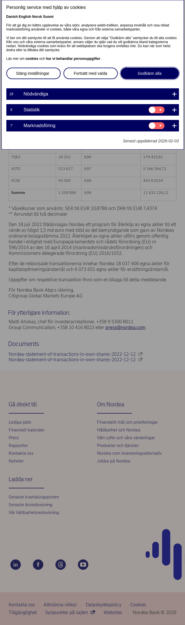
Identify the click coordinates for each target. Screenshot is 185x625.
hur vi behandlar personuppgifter (73, 59)
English (25, 17)
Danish (12, 17)
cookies (32, 59)
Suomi (48, 17)
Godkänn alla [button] (150, 73)
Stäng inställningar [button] (32, 73)
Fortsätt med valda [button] (90, 73)
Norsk (37, 17)
